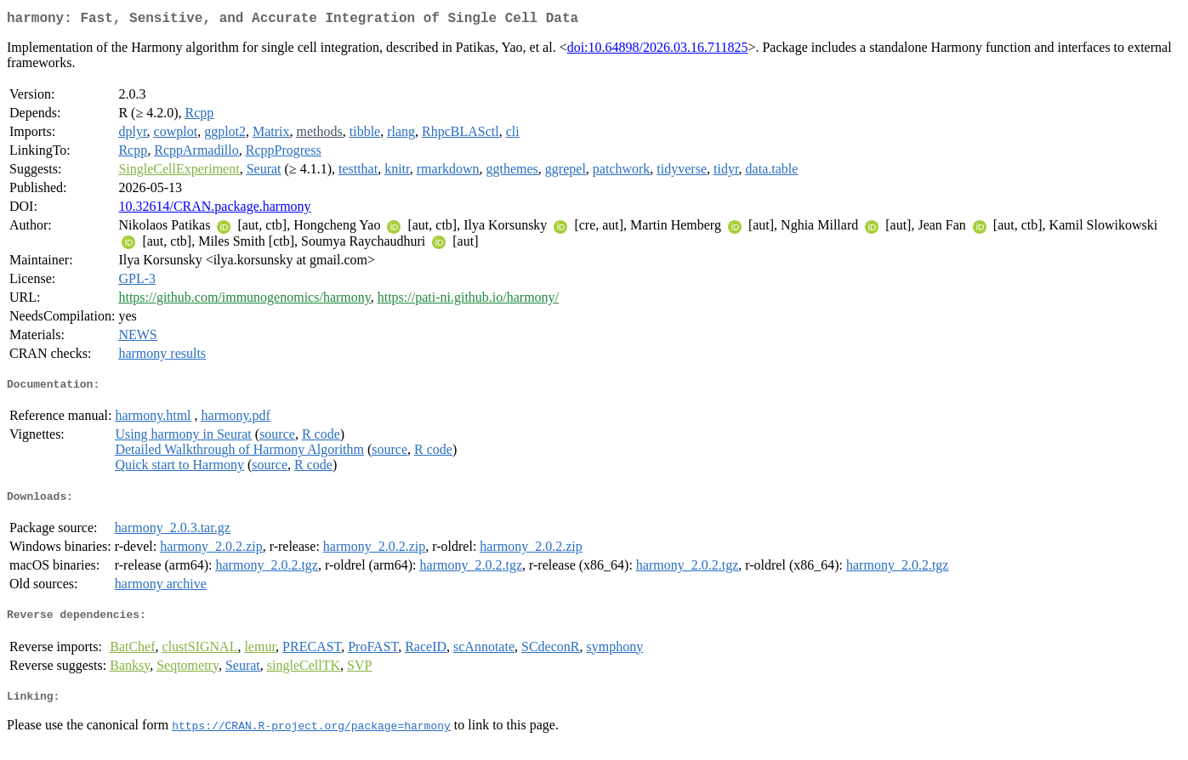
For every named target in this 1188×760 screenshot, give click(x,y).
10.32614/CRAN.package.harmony (214, 209)
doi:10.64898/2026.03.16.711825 (657, 50)
